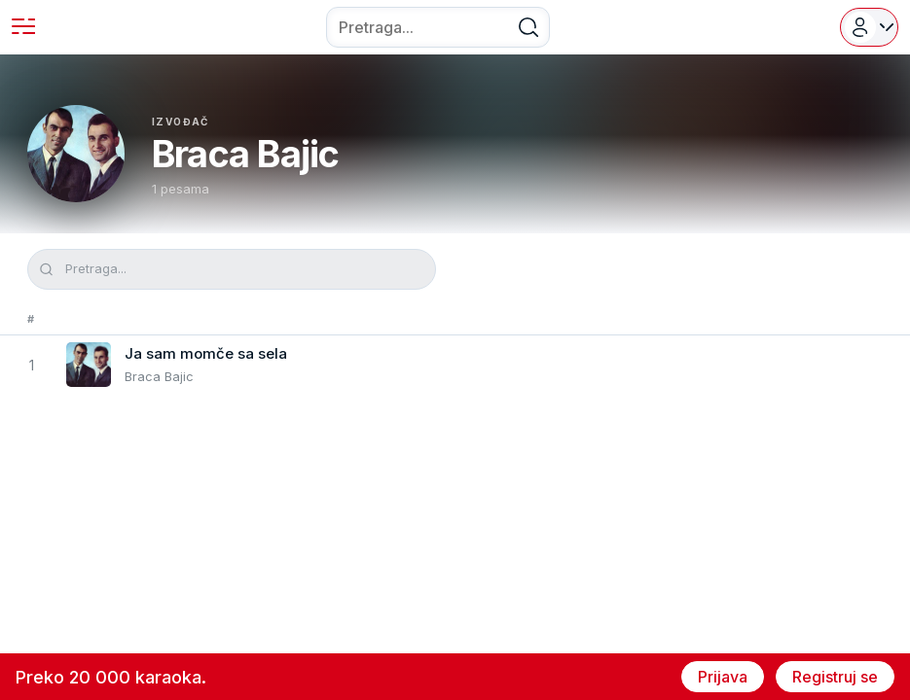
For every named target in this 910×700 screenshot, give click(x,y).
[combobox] (438, 27)
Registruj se (835, 676)
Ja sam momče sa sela (206, 353)
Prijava (722, 676)
